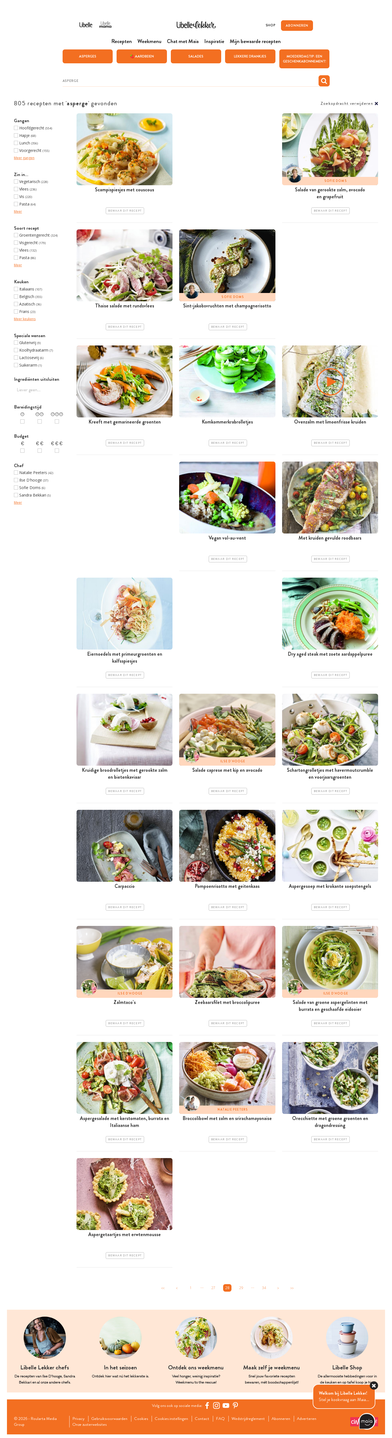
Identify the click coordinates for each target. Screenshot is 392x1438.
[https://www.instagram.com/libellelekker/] (218, 1408)
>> (292, 1290)
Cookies (145, 1422)
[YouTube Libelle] (227, 1408)
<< (162, 1290)
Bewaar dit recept (125, 211)
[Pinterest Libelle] (237, 1408)
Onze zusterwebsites (91, 1428)
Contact (208, 1422)
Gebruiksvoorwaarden (112, 1422)
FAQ (227, 1422)
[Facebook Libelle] (208, 1408)
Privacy (79, 1422)
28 (227, 1290)
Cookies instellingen (176, 1422)
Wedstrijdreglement (256, 1422)
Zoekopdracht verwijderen (346, 104)
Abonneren (290, 1422)
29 (241, 1290)
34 (264, 1290)
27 (213, 1290)
